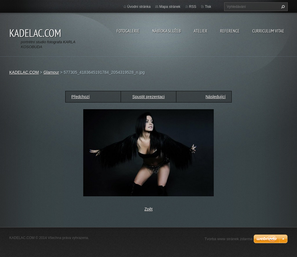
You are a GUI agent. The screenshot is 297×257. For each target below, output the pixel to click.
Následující (216, 96)
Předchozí (80, 96)
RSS (192, 7)
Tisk (208, 7)
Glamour (51, 72)
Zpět (148, 209)
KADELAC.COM (24, 72)
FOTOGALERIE (128, 31)
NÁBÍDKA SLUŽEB (166, 31)
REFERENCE (230, 31)
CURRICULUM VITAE (268, 31)
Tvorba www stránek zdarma (228, 239)
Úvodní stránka (139, 7)
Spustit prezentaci (148, 96)
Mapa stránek (169, 7)
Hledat (282, 6)
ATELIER (200, 31)
